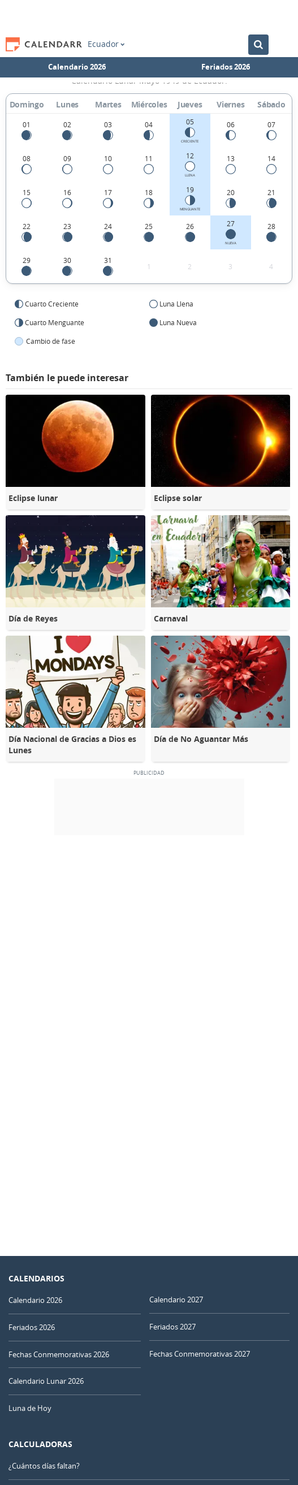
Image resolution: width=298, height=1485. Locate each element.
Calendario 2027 (176, 1299)
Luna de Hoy (29, 1408)
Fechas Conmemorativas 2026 (58, 1354)
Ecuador (106, 44)
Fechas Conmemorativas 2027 (199, 1354)
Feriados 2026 (225, 67)
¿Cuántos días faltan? (44, 1466)
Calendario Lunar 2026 (46, 1381)
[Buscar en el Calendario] (258, 44)
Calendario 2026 (77, 67)
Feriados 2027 (172, 1327)
